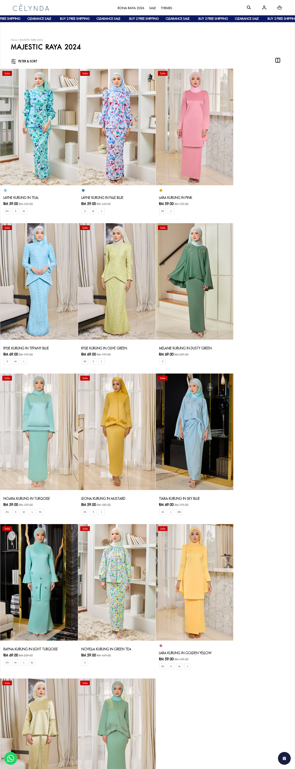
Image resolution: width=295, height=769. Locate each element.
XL (188, 349)
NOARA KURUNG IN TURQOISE (174, 336)
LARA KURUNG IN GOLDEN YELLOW (251, 485)
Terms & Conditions (107, 714)
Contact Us (101, 693)
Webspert (182, 761)
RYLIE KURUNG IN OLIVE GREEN (26, 336)
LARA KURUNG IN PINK (168, 192)
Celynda (133, 761)
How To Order (64, 696)
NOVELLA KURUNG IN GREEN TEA (176, 481)
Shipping (60, 710)
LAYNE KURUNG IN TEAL (21, 192)
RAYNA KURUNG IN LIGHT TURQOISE (105, 481)
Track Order (63, 717)
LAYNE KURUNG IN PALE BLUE (99, 192)
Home (14, 40)
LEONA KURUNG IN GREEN (97, 630)
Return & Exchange (107, 700)
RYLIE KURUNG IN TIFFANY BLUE (247, 188)
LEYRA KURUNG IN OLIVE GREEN (27, 630)
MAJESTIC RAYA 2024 (31, 40)
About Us (21, 696)
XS (7, 205)
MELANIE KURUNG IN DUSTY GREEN (104, 336)
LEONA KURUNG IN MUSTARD (247, 336)
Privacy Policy (103, 721)
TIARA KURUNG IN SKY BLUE (24, 481)
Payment (60, 703)
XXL (24, 494)
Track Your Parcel (106, 707)
